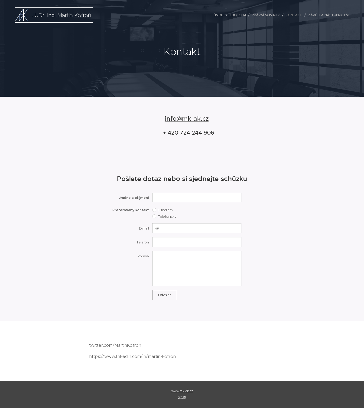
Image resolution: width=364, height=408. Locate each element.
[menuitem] (219, 15)
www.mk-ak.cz (182, 391)
